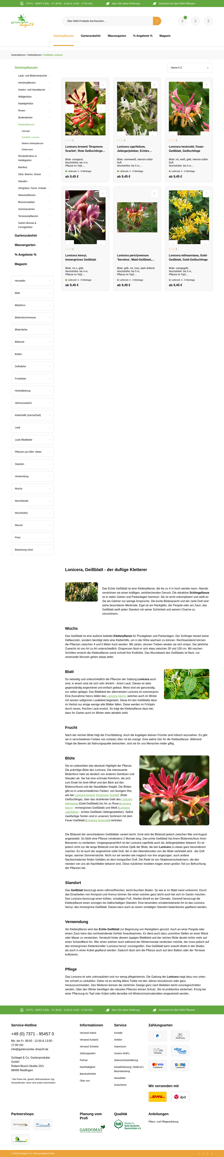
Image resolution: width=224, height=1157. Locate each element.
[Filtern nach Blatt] (32, 293)
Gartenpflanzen (26, 67)
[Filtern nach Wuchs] (32, 489)
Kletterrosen (27, 149)
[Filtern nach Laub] (32, 428)
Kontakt (118, 1032)
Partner (84, 1060)
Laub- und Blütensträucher (32, 75)
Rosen (21, 110)
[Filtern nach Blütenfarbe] (32, 330)
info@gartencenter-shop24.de (29, 1049)
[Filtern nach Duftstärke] (32, 366)
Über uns (85, 1080)
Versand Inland (88, 1032)
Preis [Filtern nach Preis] (32, 537)
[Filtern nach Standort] (32, 464)
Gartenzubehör (26, 235)
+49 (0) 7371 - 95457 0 (32, 1033)
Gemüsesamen (26, 209)
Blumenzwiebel (26, 202)
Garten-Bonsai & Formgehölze (27, 225)
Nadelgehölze (25, 103)
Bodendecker (25, 117)
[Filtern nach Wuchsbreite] (32, 501)
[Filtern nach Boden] (32, 354)
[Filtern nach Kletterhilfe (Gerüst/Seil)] (32, 415)
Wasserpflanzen (27, 195)
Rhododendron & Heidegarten (27, 158)
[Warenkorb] (195, 21)
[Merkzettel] (182, 21)
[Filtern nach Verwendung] (32, 476)
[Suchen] (157, 21)
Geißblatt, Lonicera (30, 137)
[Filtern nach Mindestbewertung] (32, 550)
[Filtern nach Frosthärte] (32, 379)
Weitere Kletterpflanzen (33, 143)
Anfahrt (118, 1039)
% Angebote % (25, 254)
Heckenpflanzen (27, 82)
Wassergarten (25, 245)
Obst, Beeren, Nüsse (29, 174)
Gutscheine (120, 1084)
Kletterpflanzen (26, 124)
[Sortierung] (190, 67)
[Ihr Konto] (208, 21)
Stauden (22, 181)
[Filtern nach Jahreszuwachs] (32, 403)
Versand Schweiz (89, 1046)
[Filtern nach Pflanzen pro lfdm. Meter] (32, 452)
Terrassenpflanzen (28, 216)
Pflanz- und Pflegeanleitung (163, 1121)
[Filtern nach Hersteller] (32, 281)
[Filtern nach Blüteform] (32, 305)
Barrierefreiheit (88, 1073)
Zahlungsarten (88, 1053)
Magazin (21, 264)
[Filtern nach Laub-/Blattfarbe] (32, 440)
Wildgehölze (24, 96)
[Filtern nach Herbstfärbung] (32, 391)
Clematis (26, 131)
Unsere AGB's (122, 1053)
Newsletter (120, 1078)
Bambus (22, 167)
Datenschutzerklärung (126, 1060)
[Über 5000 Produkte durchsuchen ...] (108, 21)
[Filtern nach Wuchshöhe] (32, 513)
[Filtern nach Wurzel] (32, 525)
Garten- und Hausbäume (31, 89)
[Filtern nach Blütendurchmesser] (32, 318)
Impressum (120, 1046)
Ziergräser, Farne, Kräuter (32, 188)
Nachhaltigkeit (87, 1067)
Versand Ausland (89, 1039)
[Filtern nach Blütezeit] (32, 342)
